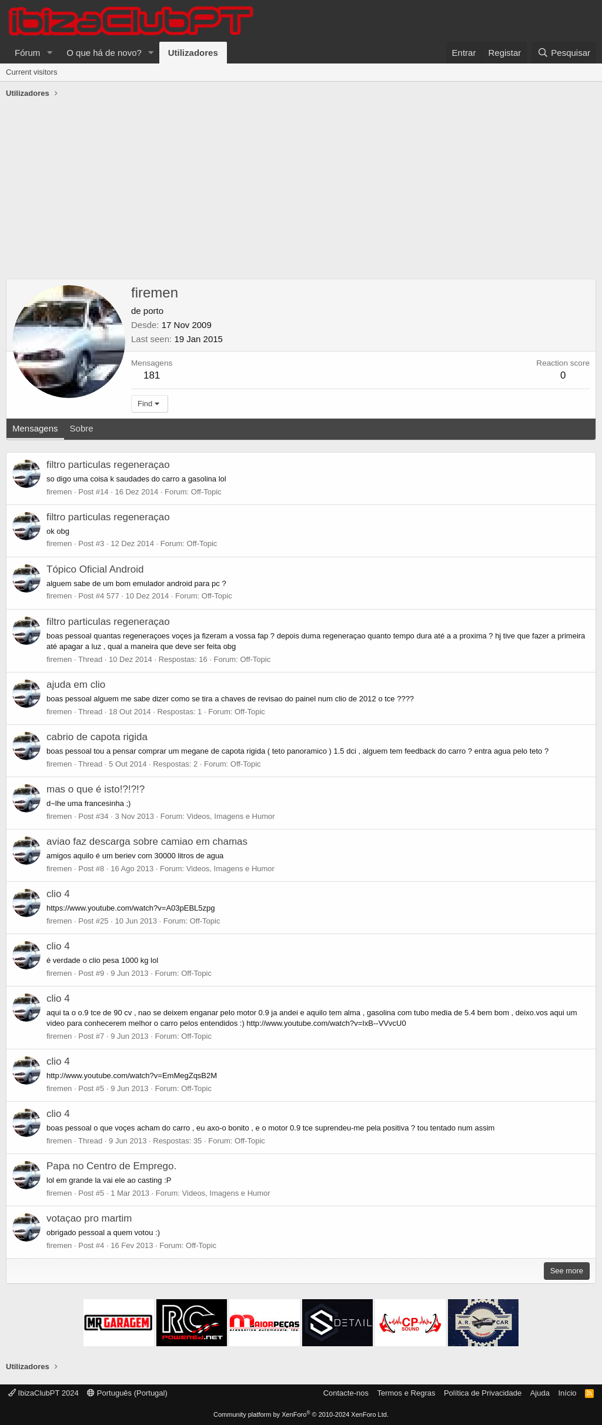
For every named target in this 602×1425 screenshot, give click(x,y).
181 (151, 375)
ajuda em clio (75, 684)
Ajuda (540, 1393)
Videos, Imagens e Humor (231, 816)
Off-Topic (206, 491)
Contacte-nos (346, 1393)
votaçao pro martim (89, 1218)
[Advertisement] (301, 190)
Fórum (27, 53)
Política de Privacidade (482, 1393)
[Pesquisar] (563, 52)
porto (153, 311)
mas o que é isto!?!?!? (95, 789)
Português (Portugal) (127, 1393)
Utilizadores (193, 53)
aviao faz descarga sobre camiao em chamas (147, 841)
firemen (59, 491)
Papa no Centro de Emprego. (111, 1166)
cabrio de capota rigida (97, 736)
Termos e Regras (406, 1393)
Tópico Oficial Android (94, 569)
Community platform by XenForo (301, 1414)
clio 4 (58, 893)
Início (567, 1393)
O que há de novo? (104, 53)
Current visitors (31, 72)
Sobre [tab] (81, 428)
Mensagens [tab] (35, 428)
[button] (49, 52)
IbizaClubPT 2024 (43, 1393)
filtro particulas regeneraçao (108, 464)
